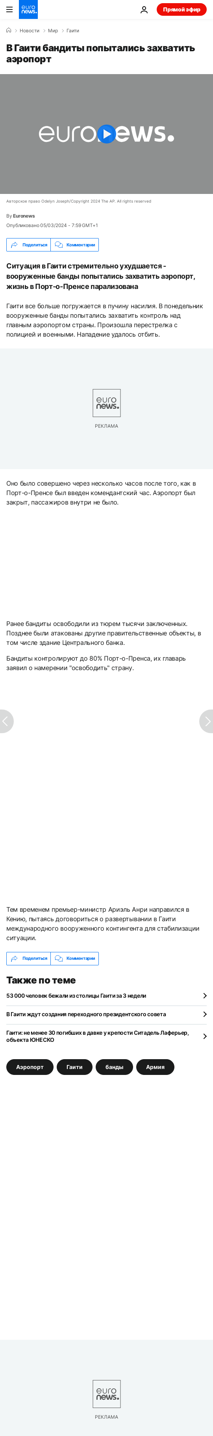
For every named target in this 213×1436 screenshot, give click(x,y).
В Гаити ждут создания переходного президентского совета (86, 1014)
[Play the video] (106, 134)
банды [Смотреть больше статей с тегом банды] (114, 1066)
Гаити (73, 30)
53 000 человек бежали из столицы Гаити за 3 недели (76, 995)
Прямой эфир (181, 9)
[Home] (8, 30)
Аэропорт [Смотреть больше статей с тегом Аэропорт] (30, 1066)
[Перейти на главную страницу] (28, 9)
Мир (53, 30)
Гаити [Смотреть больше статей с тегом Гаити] (75, 1066)
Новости (29, 30)
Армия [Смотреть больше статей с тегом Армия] (155, 1066)
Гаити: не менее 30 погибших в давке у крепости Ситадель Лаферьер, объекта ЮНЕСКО (97, 1036)
